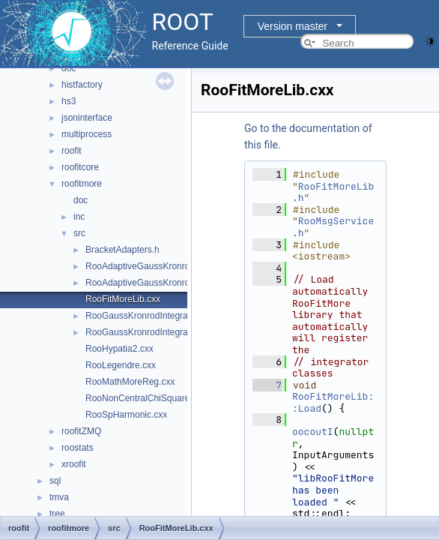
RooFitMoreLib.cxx (122, 299)
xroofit (73, 464)
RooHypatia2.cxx (119, 349)
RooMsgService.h (333, 226)
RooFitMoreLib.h (333, 192)
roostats (77, 447)
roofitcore (80, 167)
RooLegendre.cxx (120, 365)
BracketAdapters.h (122, 249)
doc (68, 68)
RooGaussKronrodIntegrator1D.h (151, 332)
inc (79, 217)
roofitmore (81, 183)
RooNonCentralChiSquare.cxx (145, 398)
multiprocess (86, 134)
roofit (71, 151)
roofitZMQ (81, 431)
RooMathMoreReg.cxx (130, 381)
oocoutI (312, 431)
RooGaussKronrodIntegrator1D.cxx (155, 315)
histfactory (82, 85)
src (79, 233)
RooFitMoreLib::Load (333, 402)
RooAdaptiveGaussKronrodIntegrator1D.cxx (173, 266)
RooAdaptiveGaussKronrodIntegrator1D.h (168, 283)
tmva (59, 497)
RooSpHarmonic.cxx (126, 415)
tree (57, 513)
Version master (292, 26)
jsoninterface (86, 117)
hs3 (68, 101)
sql (55, 481)
